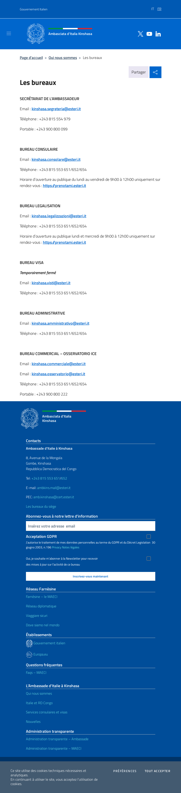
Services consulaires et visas (46, 712)
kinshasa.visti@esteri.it (51, 283)
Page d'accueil (31, 57)
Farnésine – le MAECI (41, 596)
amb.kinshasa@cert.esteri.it (53, 497)
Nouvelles (33, 721)
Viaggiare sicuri (36, 615)
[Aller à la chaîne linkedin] (157, 33)
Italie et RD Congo (39, 702)
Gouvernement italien (45, 643)
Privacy (56, 547)
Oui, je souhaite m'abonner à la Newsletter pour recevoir (62, 558)
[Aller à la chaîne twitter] (139, 33)
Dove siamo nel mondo (42, 625)
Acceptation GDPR (41, 536)
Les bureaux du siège (41, 506)
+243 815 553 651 (45, 478)
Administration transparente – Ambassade (57, 739)
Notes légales (70, 547)
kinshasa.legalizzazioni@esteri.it (59, 216)
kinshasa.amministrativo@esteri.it (60, 323)
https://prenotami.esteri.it (64, 186)
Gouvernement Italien (33, 9)
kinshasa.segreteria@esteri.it (56, 109)
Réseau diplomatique (41, 606)
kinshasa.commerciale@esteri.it (59, 364)
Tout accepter (157, 771)
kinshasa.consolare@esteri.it (56, 159)
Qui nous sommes (63, 57)
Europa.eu (37, 654)
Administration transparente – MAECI (53, 748)
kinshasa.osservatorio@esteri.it (58, 374)
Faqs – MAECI (36, 672)
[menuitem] (154, 7)
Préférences (125, 771)
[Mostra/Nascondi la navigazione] (8, 33)
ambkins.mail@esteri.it (54, 487)
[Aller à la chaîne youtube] (148, 33)
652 (64, 478)
